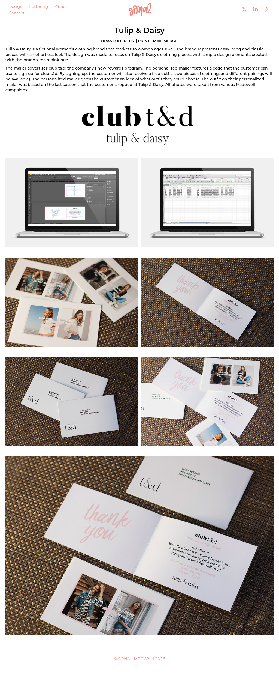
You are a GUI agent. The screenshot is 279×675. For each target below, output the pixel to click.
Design (15, 6)
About (61, 6)
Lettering (38, 6)
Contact (16, 13)
